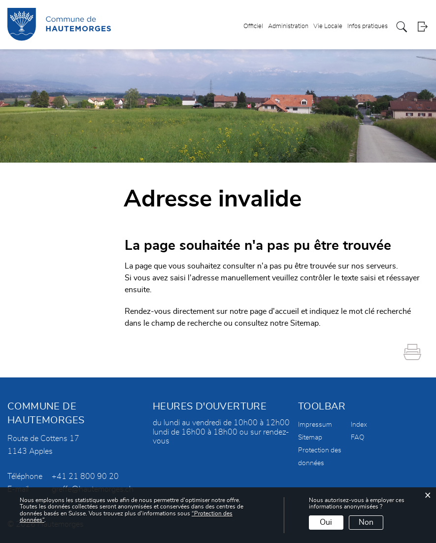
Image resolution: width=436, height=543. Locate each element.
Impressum (315, 424)
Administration (288, 26)
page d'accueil (274, 311)
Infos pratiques (367, 26)
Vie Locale (327, 26)
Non (366, 522)
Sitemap (310, 437)
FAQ (358, 437)
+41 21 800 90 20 (85, 476)
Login (422, 27)
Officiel (253, 26)
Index (359, 424)
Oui (326, 522)
